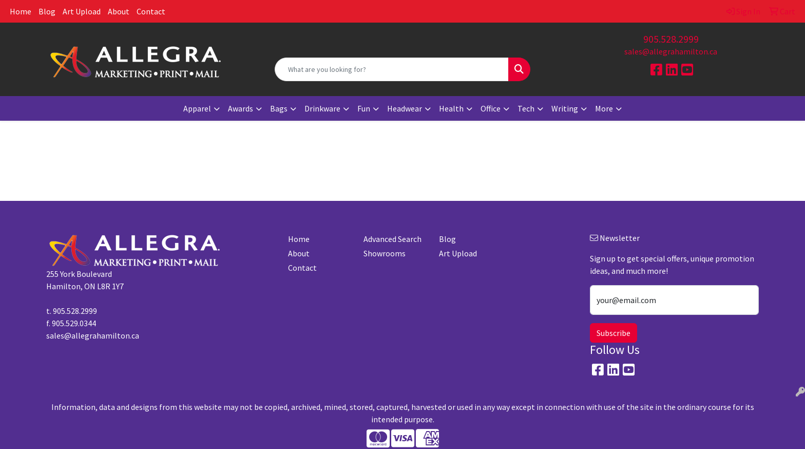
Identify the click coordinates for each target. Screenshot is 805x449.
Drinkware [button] (322, 108)
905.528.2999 (671, 38)
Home (20, 11)
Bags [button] (279, 108)
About (118, 11)
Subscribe (613, 333)
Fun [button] (363, 108)
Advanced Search (392, 239)
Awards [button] (240, 108)
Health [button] (451, 108)
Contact (151, 11)
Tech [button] (526, 108)
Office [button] (491, 108)
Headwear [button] (404, 108)
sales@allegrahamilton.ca (670, 51)
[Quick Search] (392, 69)
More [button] (604, 108)
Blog (47, 11)
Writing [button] (564, 108)
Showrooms (384, 253)
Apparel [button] (197, 108)
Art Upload (82, 11)
